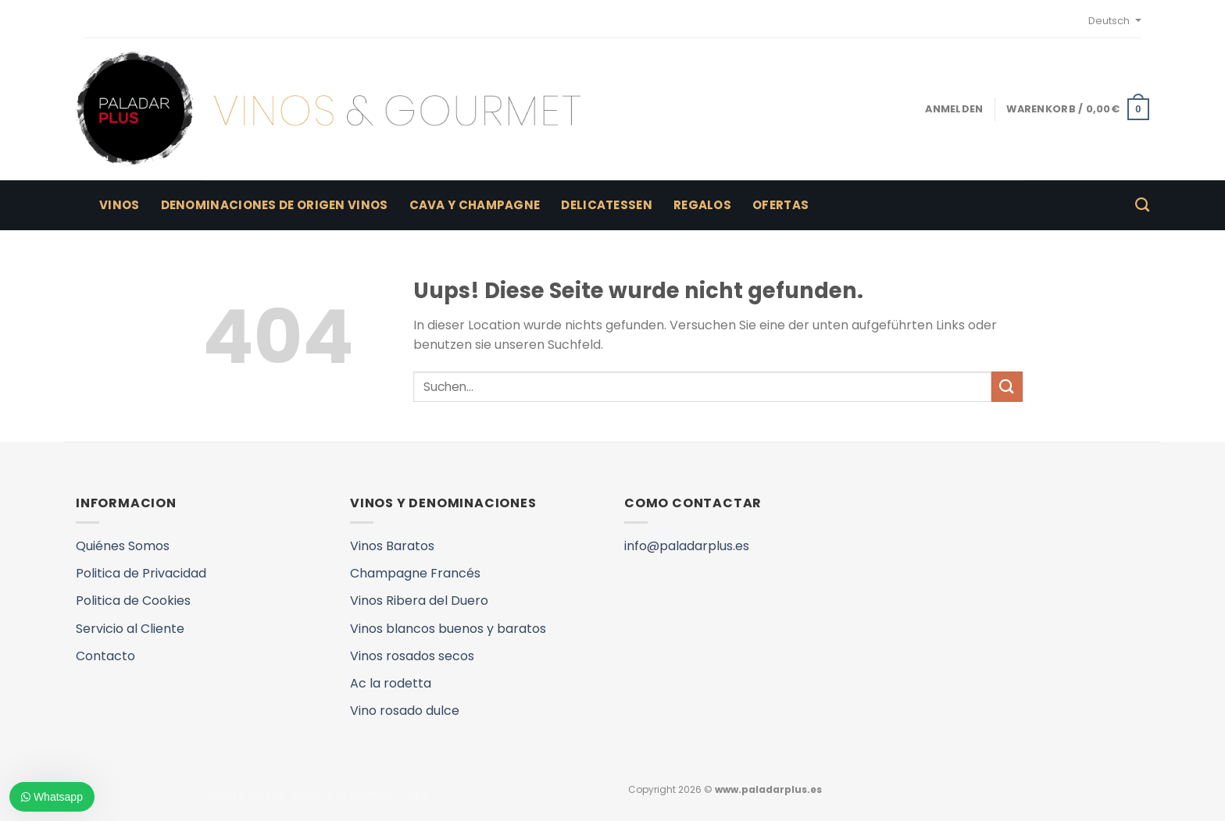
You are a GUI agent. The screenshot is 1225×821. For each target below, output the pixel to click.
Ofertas (780, 205)
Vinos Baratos (392, 546)
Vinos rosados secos (412, 656)
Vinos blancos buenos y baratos (448, 629)
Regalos (702, 205)
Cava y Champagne (475, 205)
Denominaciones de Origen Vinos (274, 205)
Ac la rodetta (390, 683)
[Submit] (1007, 386)
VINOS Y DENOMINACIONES (360, 794)
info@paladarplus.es (686, 546)
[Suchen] (1142, 205)
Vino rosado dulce (404, 711)
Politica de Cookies (133, 601)
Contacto (105, 656)
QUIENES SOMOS (243, 794)
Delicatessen (606, 205)
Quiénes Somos (123, 546)
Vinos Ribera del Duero (419, 601)
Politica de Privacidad (141, 573)
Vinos (119, 205)
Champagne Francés (415, 573)
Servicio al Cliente (130, 629)
